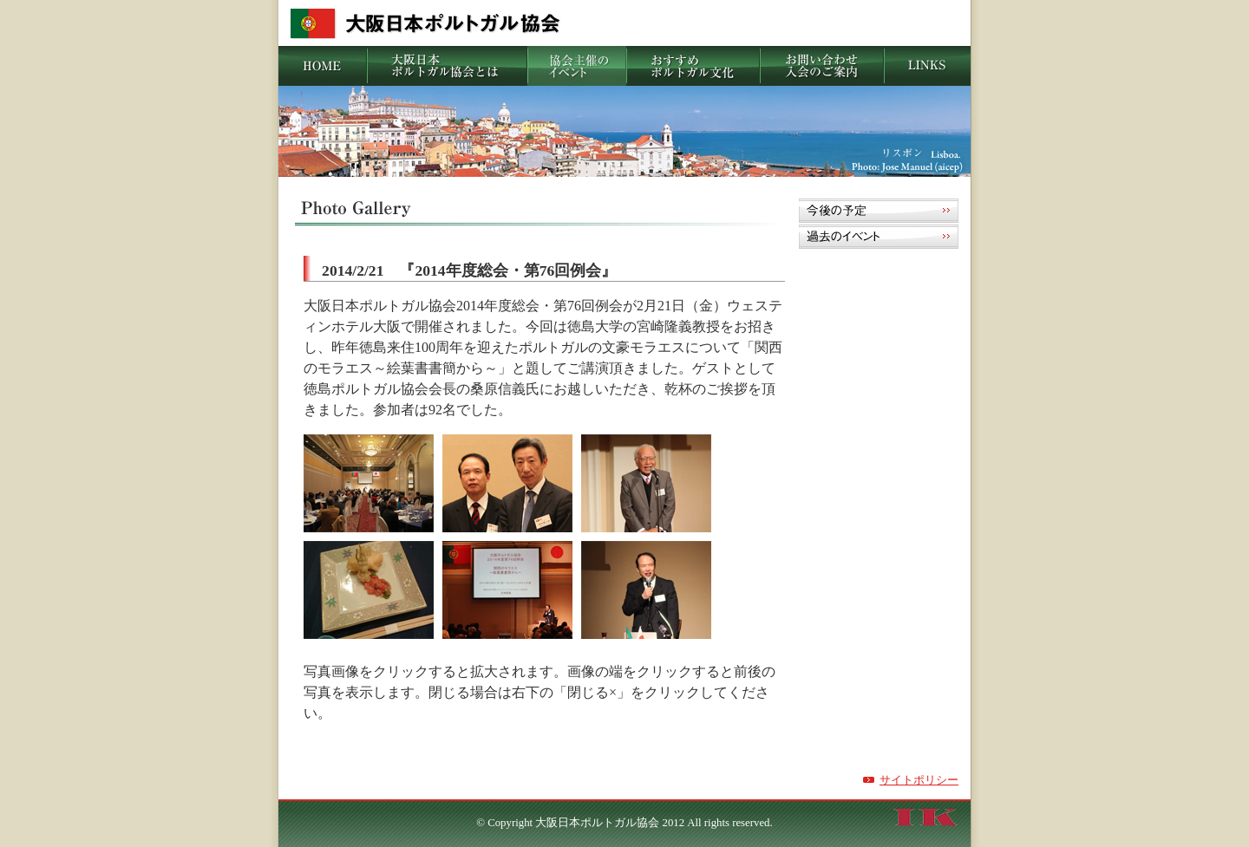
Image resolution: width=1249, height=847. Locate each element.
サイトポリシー (919, 780)
